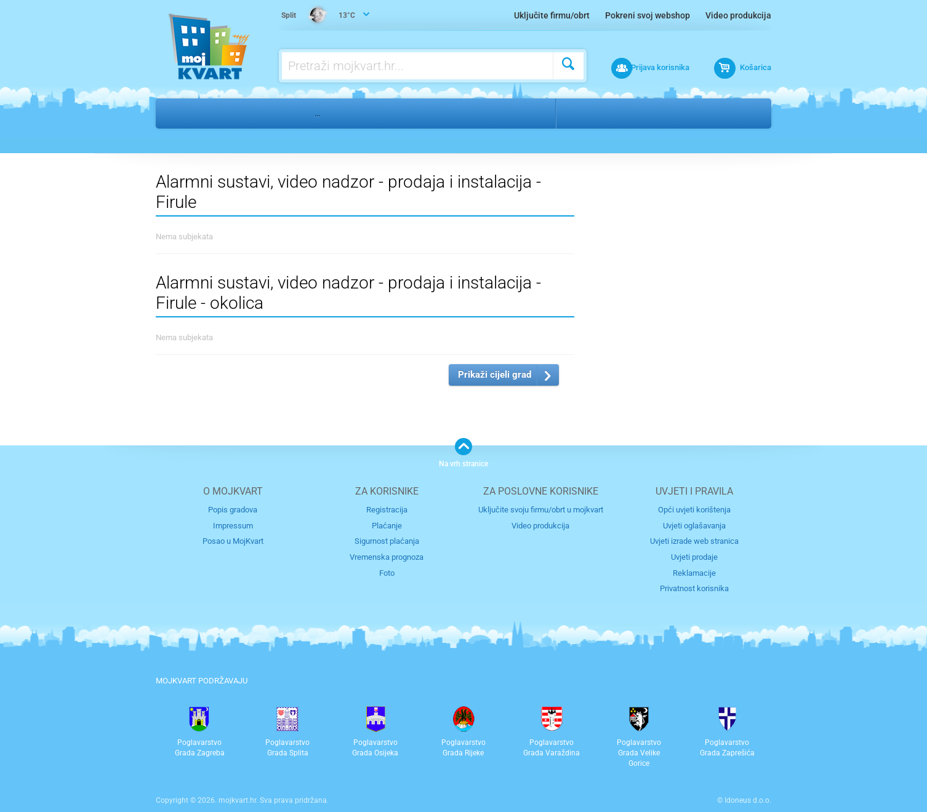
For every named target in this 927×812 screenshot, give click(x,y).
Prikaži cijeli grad (494, 374)
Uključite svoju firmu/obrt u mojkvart (540, 509)
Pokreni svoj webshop (647, 15)
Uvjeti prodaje (694, 556)
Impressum (233, 525)
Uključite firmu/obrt (552, 15)
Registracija (386, 509)
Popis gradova (232, 509)
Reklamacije (694, 571)
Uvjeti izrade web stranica (694, 541)
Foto (387, 571)
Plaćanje (387, 525)
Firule (624, 113)
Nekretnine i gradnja (248, 113)
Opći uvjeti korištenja (694, 509)
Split (581, 113)
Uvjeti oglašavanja (694, 525)
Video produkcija (738, 15)
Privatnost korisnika (694, 587)
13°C (319, 16)
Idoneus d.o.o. (747, 799)
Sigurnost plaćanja (387, 541)
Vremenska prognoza (386, 556)
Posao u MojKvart (233, 541)
